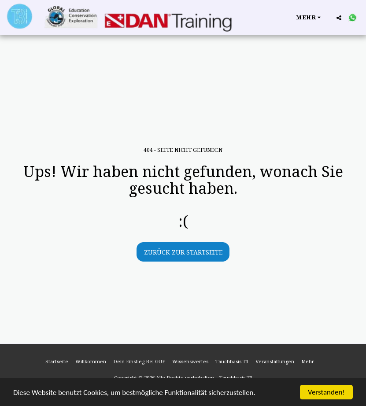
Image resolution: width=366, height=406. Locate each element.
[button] (339, 18)
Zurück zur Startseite (183, 252)
